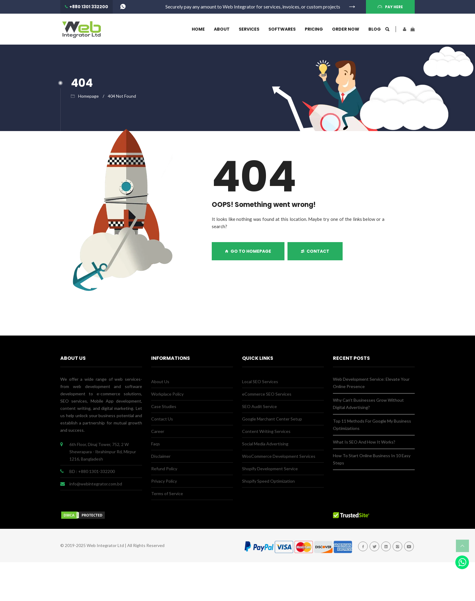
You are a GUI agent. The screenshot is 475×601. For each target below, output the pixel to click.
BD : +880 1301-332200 (92, 471)
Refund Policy (164, 468)
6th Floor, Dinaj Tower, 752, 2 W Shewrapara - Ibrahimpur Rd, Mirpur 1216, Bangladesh (102, 451)
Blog (374, 29)
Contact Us (162, 418)
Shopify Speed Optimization (268, 481)
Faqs (155, 443)
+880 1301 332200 (88, 7)
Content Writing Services (266, 431)
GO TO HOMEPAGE (248, 251)
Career (157, 431)
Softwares (282, 29)
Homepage (88, 96)
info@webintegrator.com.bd (95, 483)
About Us (160, 381)
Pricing (314, 29)
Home (198, 29)
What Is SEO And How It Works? (364, 441)
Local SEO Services (260, 381)
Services (249, 29)
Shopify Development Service (270, 468)
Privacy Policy (164, 481)
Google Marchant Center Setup (272, 418)
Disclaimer (161, 456)
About (222, 29)
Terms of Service (167, 493)
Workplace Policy (167, 394)
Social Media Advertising (265, 443)
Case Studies (163, 406)
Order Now (345, 29)
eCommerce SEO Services (266, 394)
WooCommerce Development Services (278, 456)
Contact (315, 251)
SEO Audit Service (259, 406)
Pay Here (394, 6)
